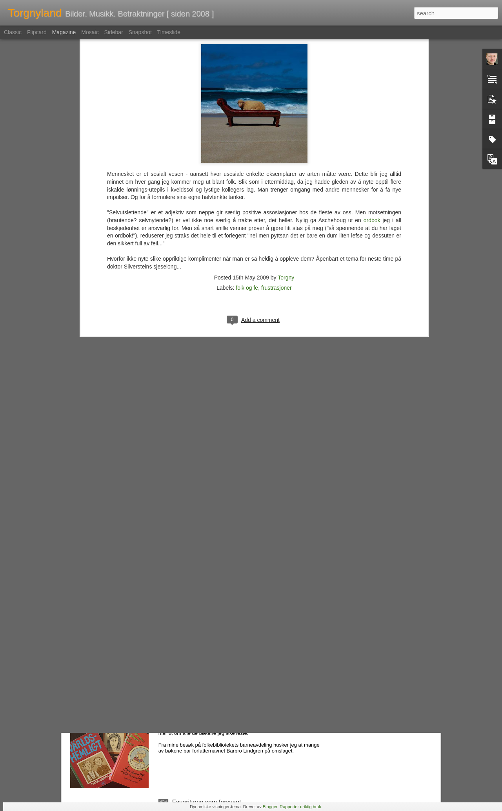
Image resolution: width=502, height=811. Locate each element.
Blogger (270, 806)
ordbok (372, 102)
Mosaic (89, 32)
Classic (13, 32)
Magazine (64, 32)
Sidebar (113, 32)
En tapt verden (192, 624)
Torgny (286, 159)
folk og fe (247, 169)
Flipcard (37, 32)
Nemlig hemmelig (196, 713)
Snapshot (140, 32)
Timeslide (168, 32)
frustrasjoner (276, 169)
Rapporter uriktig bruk (300, 806)
